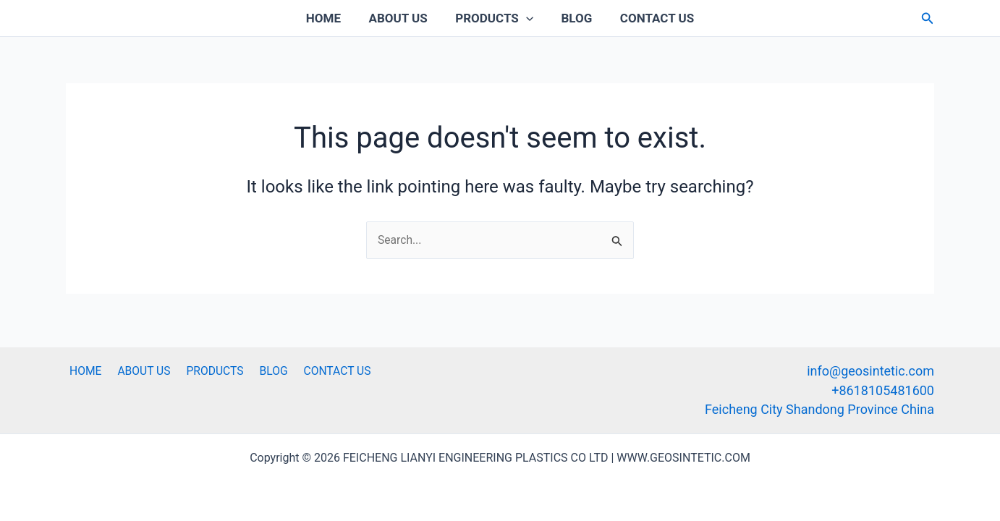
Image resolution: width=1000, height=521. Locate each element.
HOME (330, 18)
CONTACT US (650, 18)
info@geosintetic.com (870, 370)
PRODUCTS (494, 18)
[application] (526, 18)
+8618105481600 (882, 389)
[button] (927, 18)
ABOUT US (401, 18)
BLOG (573, 18)
